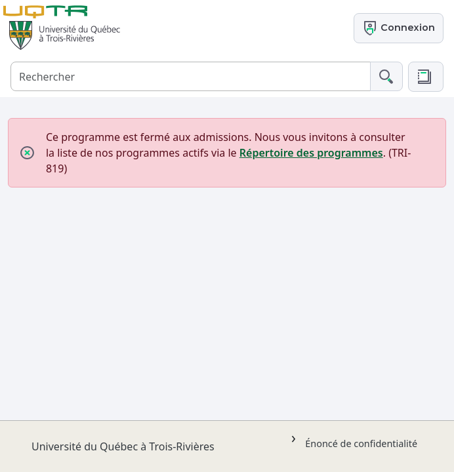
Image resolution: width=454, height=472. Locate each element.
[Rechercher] (190, 76)
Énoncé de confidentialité (361, 443)
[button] (426, 77)
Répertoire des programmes (311, 153)
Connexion (398, 28)
